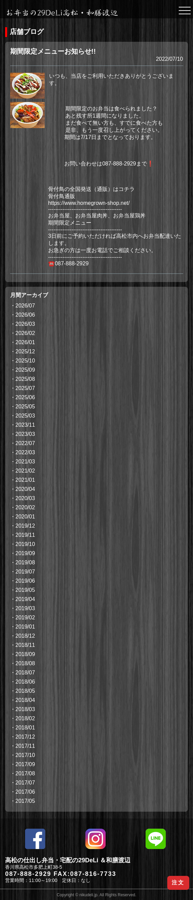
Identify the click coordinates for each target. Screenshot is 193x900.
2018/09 (25, 654)
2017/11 (25, 746)
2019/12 (25, 526)
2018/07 (25, 672)
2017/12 (25, 737)
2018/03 (25, 709)
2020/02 (25, 507)
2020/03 (25, 498)
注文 (178, 882)
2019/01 (25, 627)
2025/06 (25, 397)
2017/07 (25, 783)
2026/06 (25, 315)
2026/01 (25, 342)
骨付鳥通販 (61, 196)
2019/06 (25, 581)
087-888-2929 (28, 873)
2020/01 (25, 516)
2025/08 (25, 379)
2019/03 (25, 608)
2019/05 (25, 590)
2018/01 (25, 727)
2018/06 (25, 682)
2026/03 (25, 324)
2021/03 (25, 461)
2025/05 (25, 406)
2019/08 (25, 562)
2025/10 (25, 361)
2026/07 (25, 305)
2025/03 (25, 416)
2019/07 (25, 572)
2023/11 (25, 425)
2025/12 (25, 351)
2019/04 (25, 599)
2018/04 (25, 700)
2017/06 (25, 792)
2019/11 (25, 535)
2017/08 (25, 773)
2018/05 (25, 691)
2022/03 (25, 452)
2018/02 (25, 718)
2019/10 (25, 544)
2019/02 (25, 617)
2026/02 (25, 333)
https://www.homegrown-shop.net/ (89, 203)
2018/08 (25, 663)
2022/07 (25, 443)
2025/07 (25, 388)
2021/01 (25, 480)
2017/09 (25, 764)
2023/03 (25, 434)
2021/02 (25, 471)
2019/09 (25, 553)
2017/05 (25, 801)
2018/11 (25, 645)
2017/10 (25, 755)
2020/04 (25, 489)
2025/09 (25, 370)
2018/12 (25, 636)
